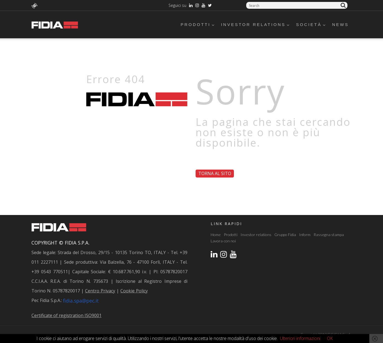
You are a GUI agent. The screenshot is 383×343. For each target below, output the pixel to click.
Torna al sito (214, 173)
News (340, 24)
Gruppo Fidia (285, 234)
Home (216, 234)
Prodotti (198, 24)
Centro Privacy (100, 291)
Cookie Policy (134, 291)
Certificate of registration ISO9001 (66, 315)
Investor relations (256, 24)
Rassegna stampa (329, 234)
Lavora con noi (223, 241)
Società (311, 24)
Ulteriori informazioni (300, 338)
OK (330, 338)
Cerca (344, 5)
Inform (305, 234)
